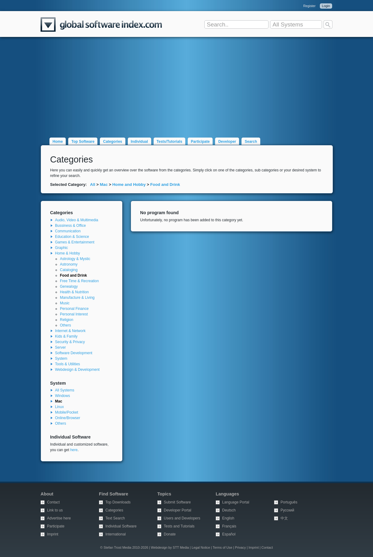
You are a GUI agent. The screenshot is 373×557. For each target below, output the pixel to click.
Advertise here (59, 518)
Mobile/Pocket (66, 412)
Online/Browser (67, 418)
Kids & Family (66, 336)
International (115, 534)
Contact (53, 502)
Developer (227, 141)
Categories (112, 141)
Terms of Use (222, 547)
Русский (287, 510)
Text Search (115, 518)
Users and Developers (182, 518)
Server (60, 347)
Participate (200, 141)
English (228, 518)
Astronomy (68, 264)
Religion (66, 320)
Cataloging (68, 270)
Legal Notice (201, 547)
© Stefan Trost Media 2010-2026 (124, 547)
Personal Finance (74, 309)
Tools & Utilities (67, 364)
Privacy (240, 547)
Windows (62, 396)
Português (289, 502)
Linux (59, 407)
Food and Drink (165, 184)
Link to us (55, 510)
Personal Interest (74, 314)
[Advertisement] (186, 84)
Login (326, 6)
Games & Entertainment (74, 242)
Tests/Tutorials (170, 141)
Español (228, 534)
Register (309, 6)
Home (58, 141)
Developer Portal (177, 510)
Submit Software (177, 502)
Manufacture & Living (77, 297)
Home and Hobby (129, 184)
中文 (284, 518)
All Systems (64, 390)
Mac (104, 184)
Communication (67, 231)
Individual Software (120, 526)
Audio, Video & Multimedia (76, 220)
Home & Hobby (67, 253)
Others (65, 325)
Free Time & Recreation (79, 281)
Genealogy (69, 286)
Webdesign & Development (77, 369)
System (61, 358)
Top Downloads (118, 502)
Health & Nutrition (74, 292)
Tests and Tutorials (179, 526)
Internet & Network (70, 331)
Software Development (73, 353)
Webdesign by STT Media (170, 547)
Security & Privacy (70, 342)
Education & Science (72, 236)
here (73, 450)
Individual (139, 141)
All (92, 184)
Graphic (61, 248)
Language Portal (235, 502)
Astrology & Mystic (75, 259)
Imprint (52, 534)
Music (64, 303)
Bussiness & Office (70, 225)
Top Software (82, 141)
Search (251, 141)
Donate (170, 534)
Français (229, 526)
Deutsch (229, 510)
